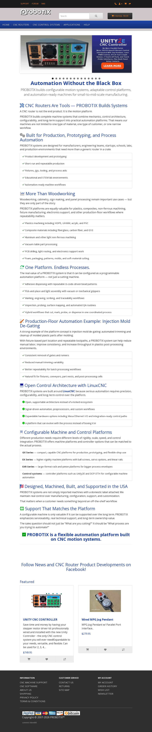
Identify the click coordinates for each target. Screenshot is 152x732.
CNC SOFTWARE (28, 686)
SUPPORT (25, 3)
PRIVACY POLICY (29, 697)
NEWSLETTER (105, 693)
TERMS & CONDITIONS (32, 701)
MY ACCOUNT (105, 682)
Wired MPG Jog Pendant (97, 619)
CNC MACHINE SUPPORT (33, 682)
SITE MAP (64, 689)
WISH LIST (104, 689)
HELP (87, 24)
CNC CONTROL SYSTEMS (46, 24)
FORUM (35, 3)
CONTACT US (66, 682)
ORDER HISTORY (107, 686)
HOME (6, 24)
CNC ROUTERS (21, 24)
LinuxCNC (69, 391)
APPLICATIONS (72, 24)
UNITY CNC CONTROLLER (40, 619)
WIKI (43, 3)
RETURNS (64, 686)
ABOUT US (26, 689)
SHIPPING (25, 693)
